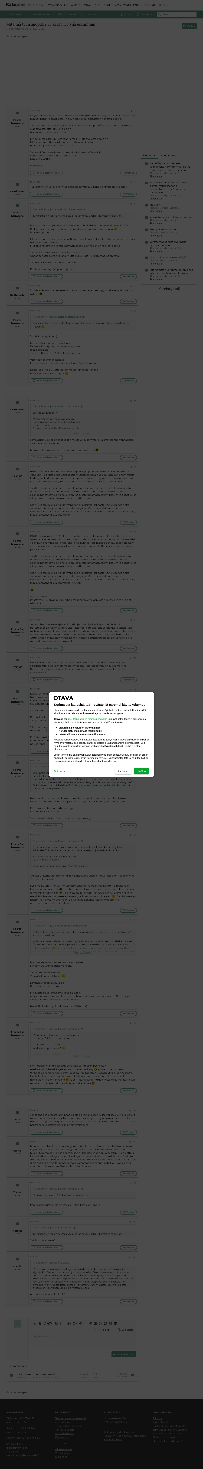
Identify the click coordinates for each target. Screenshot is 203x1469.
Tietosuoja (59, 771)
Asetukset (123, 771)
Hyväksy (141, 771)
